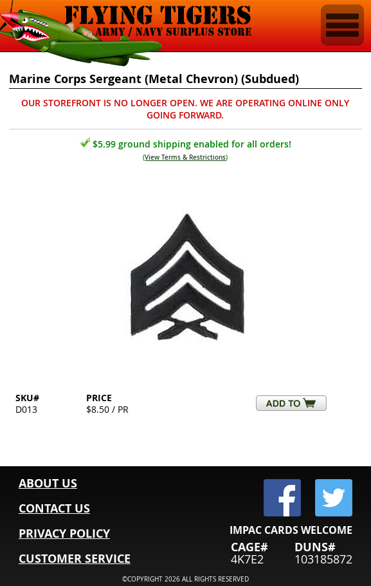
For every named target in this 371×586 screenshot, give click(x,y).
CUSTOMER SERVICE (75, 559)
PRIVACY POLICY (64, 533)
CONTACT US (54, 508)
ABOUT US (48, 483)
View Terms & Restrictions (185, 157)
